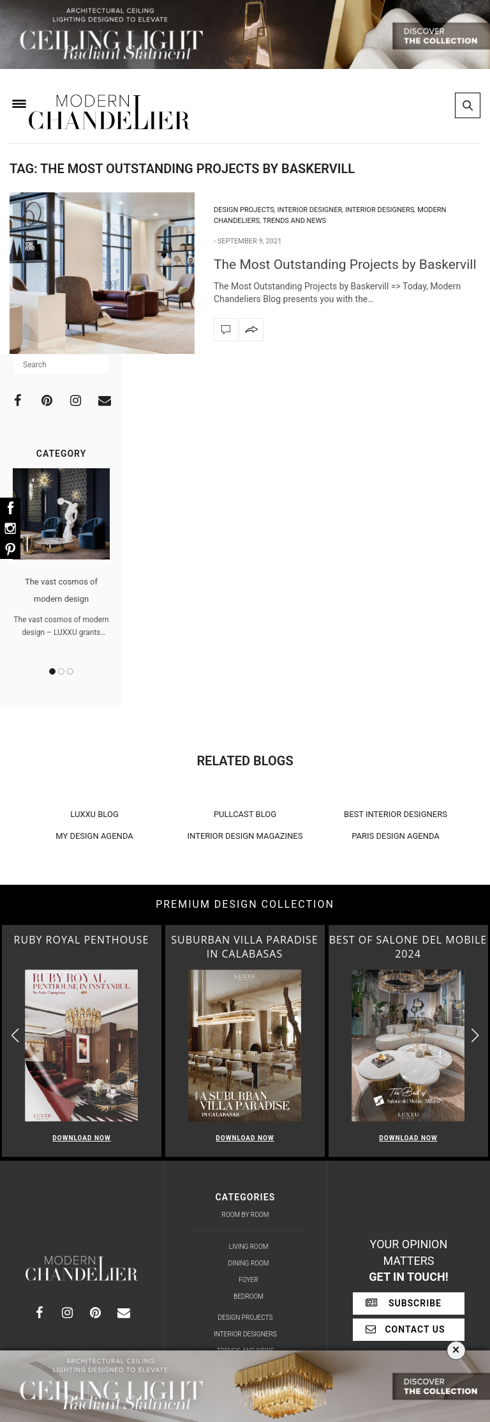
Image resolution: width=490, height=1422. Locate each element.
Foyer (248, 1279)
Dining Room (248, 1263)
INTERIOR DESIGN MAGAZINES (245, 836)
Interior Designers (379, 210)
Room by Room (245, 1214)
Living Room (249, 1246)
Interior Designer (310, 210)
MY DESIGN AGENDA (94, 836)
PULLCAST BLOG (245, 814)
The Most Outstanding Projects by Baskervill (345, 264)
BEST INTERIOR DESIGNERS (395, 814)
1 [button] (52, 671)
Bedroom (249, 1296)
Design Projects (244, 210)
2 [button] (61, 671)
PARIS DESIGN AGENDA (396, 836)
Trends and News (294, 221)
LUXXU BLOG (94, 814)
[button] (475, 1035)
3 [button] (70, 671)
